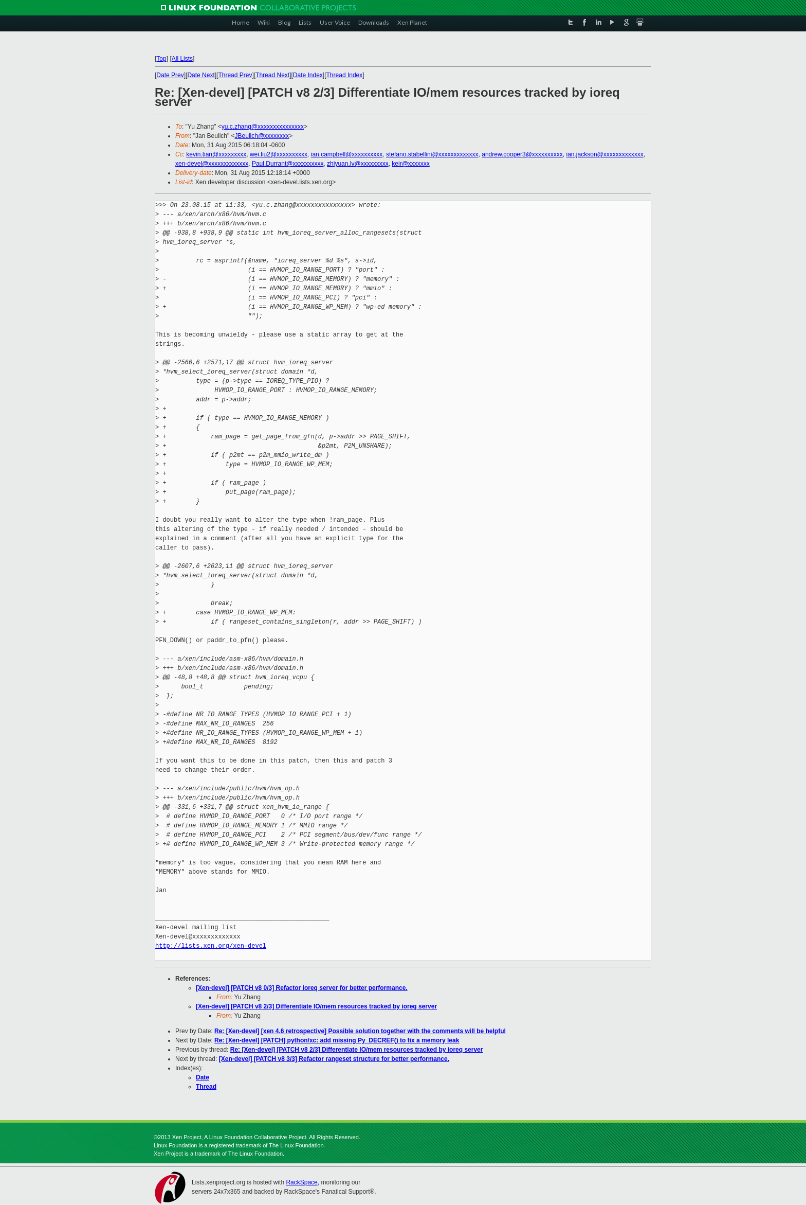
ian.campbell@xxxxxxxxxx (347, 154)
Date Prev (170, 75)
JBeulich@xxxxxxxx (262, 135)
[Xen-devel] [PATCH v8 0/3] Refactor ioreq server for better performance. (302, 987)
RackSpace (301, 1182)
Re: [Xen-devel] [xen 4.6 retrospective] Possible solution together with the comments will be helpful (360, 1031)
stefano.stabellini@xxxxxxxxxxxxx (432, 154)
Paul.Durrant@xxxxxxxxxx (288, 163)
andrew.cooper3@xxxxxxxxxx (522, 154)
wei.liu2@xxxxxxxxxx (278, 154)
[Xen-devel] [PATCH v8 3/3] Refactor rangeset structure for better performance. (334, 1058)
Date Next (200, 75)
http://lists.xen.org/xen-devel (210, 946)
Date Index (308, 75)
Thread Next (272, 75)
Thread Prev (235, 75)
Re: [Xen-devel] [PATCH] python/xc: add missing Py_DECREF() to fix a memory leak (336, 1040)
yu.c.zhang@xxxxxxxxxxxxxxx (263, 126)
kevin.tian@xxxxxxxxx (216, 154)
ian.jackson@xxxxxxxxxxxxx (605, 154)
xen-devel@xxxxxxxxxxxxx (211, 163)
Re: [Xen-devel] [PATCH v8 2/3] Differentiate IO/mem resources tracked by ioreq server (356, 1049)
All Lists (182, 58)
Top (161, 58)
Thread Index (344, 75)
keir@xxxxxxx (411, 163)
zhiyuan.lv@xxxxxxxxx (358, 163)
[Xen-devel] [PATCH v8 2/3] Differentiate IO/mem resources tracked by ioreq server (316, 1006)
